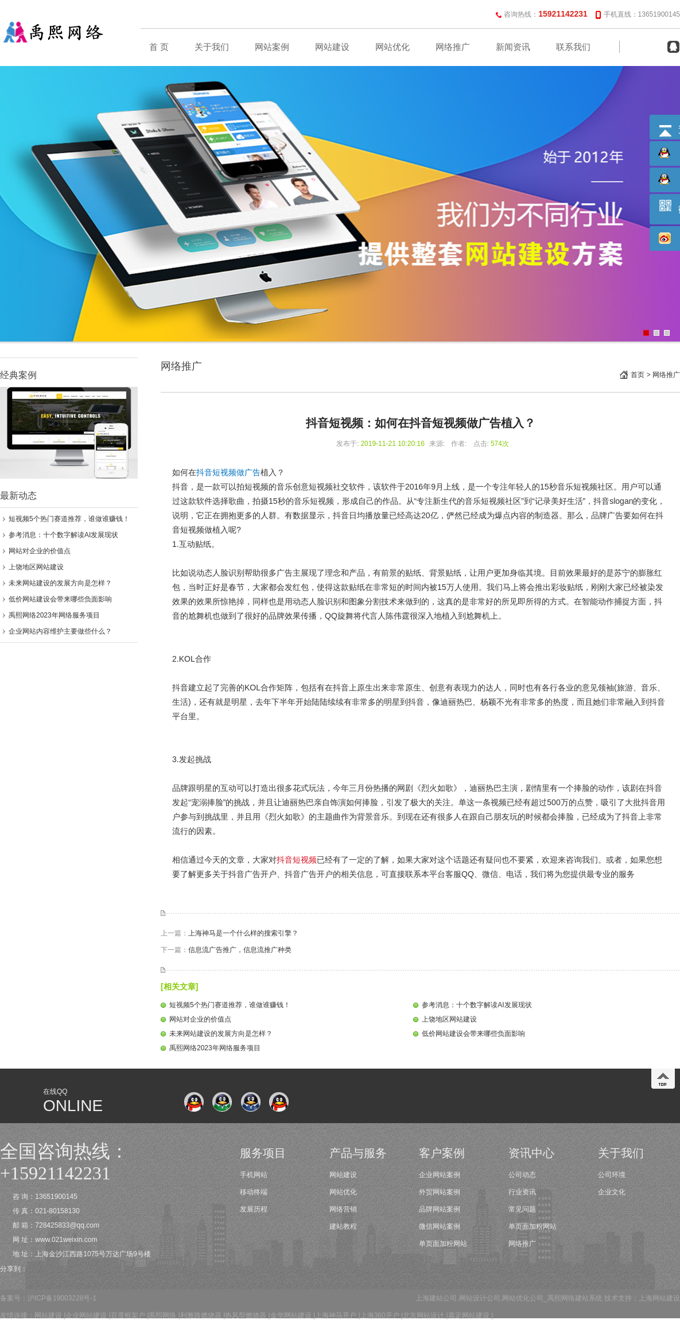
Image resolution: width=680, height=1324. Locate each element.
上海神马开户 (335, 1315)
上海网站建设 (659, 1298)
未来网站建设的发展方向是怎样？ (60, 583)
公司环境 (611, 1175)
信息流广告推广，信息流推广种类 (240, 950)
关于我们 (212, 47)
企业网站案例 (439, 1175)
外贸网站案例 (439, 1192)
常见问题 (522, 1209)
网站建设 (332, 47)
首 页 (159, 47)
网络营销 (343, 1209)
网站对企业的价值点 (40, 551)
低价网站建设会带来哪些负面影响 (60, 599)
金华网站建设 (291, 1315)
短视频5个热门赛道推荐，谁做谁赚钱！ (69, 519)
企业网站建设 (86, 1315)
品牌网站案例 (439, 1209)
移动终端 (253, 1192)
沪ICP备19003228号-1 (62, 1298)
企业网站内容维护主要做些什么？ (60, 631)
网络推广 (453, 47)
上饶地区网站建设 (36, 567)
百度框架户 (128, 1315)
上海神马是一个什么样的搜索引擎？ (243, 933)
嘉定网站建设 (468, 1315)
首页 (637, 375)
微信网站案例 (439, 1226)
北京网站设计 (423, 1315)
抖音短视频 (297, 859)
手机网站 (253, 1175)
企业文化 (611, 1192)
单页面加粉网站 (443, 1244)
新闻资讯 (513, 47)
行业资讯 (522, 1192)
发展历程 (253, 1209)
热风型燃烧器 (245, 1315)
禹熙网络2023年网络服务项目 (54, 615)
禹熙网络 (162, 1315)
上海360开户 (379, 1315)
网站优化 (392, 47)
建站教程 (343, 1226)
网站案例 (272, 47)
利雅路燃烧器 (201, 1315)
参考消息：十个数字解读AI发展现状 (63, 535)
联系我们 (573, 47)
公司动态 (522, 1175)
